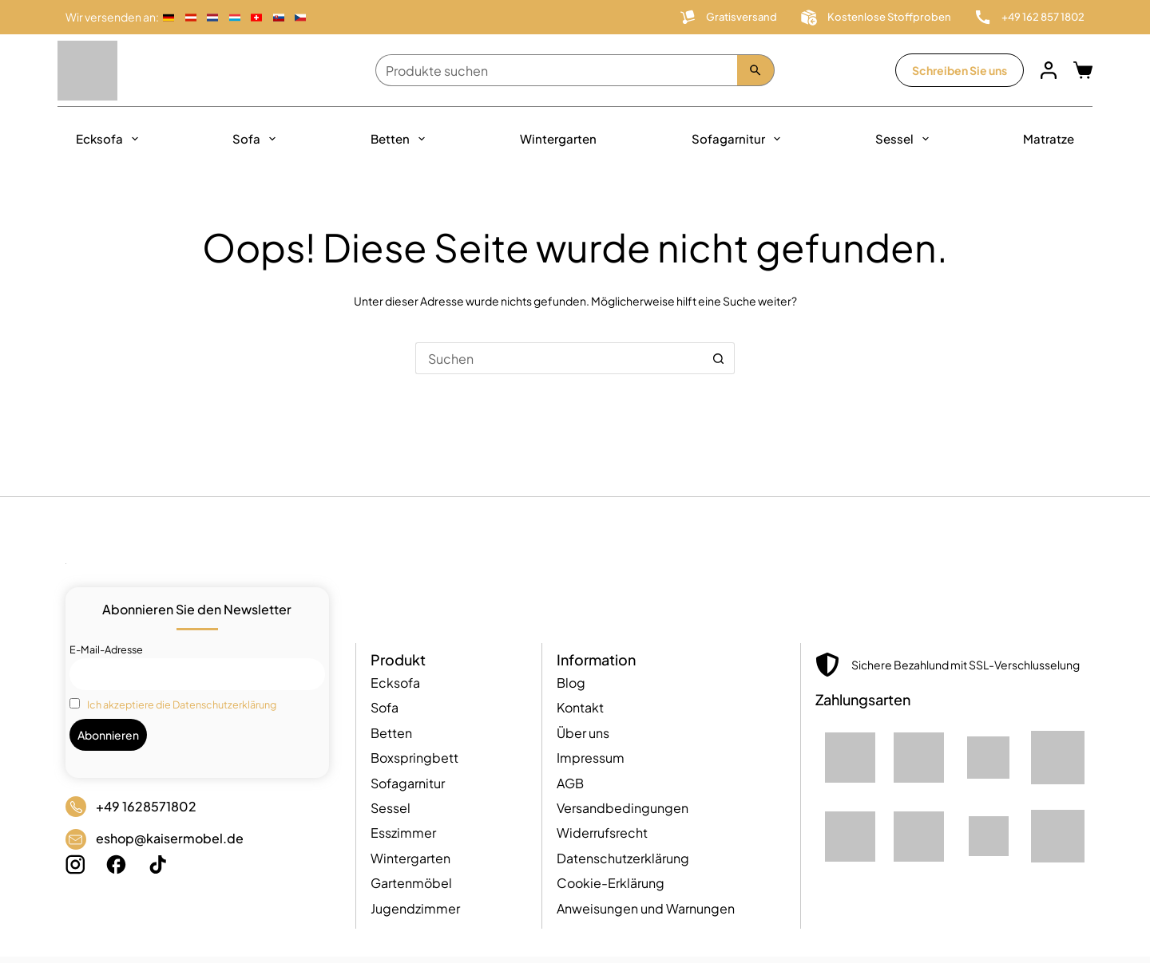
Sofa (257, 138)
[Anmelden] (1048, 70)
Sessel (905, 138)
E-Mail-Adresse (106, 649)
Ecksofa (110, 138)
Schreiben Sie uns (959, 70)
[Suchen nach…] (559, 358)
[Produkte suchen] (556, 70)
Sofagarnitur (739, 138)
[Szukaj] (756, 70)
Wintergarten (558, 138)
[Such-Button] (719, 358)
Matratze (1048, 138)
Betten (401, 138)
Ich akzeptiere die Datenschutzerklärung (181, 704)
